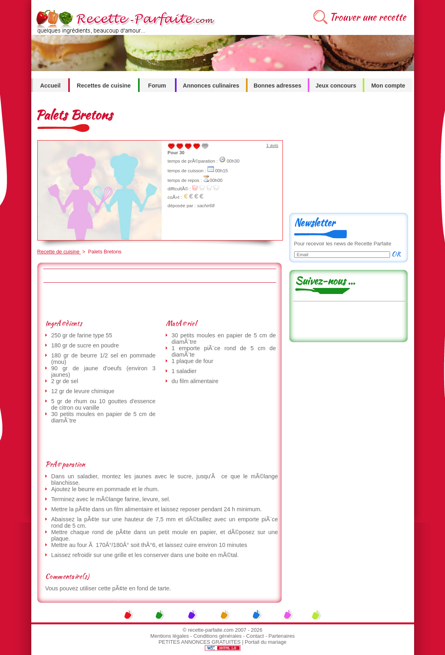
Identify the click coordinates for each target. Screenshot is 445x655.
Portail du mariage (266, 642)
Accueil (50, 85)
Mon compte (388, 85)
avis (272, 145)
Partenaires (281, 636)
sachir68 (206, 205)
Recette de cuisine (59, 252)
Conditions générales (217, 636)
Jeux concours (335, 85)
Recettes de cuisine (103, 85)
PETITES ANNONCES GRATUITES (199, 642)
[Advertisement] (159, 301)
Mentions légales (169, 636)
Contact (255, 636)
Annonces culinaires (211, 85)
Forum (157, 85)
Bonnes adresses (277, 85)
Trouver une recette (367, 17)
